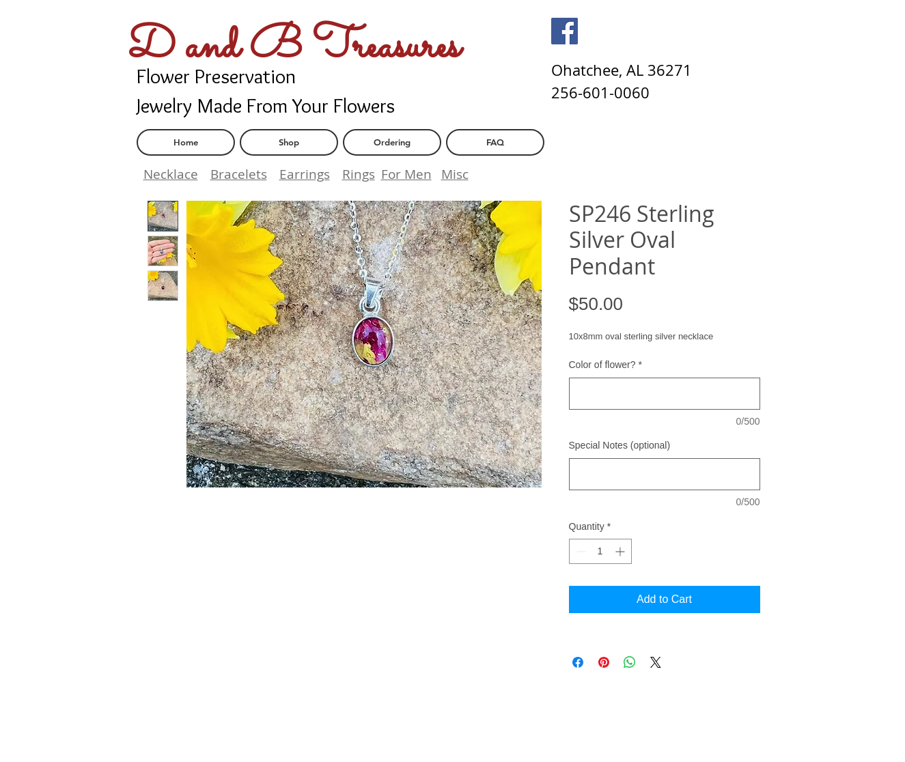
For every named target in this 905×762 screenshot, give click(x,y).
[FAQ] (495, 142)
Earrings (304, 174)
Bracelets (238, 174)
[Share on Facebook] (578, 662)
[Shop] (289, 142)
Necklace (170, 174)
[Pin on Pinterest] (604, 662)
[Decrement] (579, 551)
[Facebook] (564, 31)
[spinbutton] (600, 551)
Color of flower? (606, 364)
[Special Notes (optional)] (665, 474)
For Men (406, 174)
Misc (455, 174)
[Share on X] (656, 662)
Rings (358, 174)
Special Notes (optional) (620, 445)
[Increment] (621, 551)
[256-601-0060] (600, 93)
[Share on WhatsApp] (630, 662)
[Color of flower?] (665, 394)
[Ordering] (392, 142)
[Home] (186, 142)
